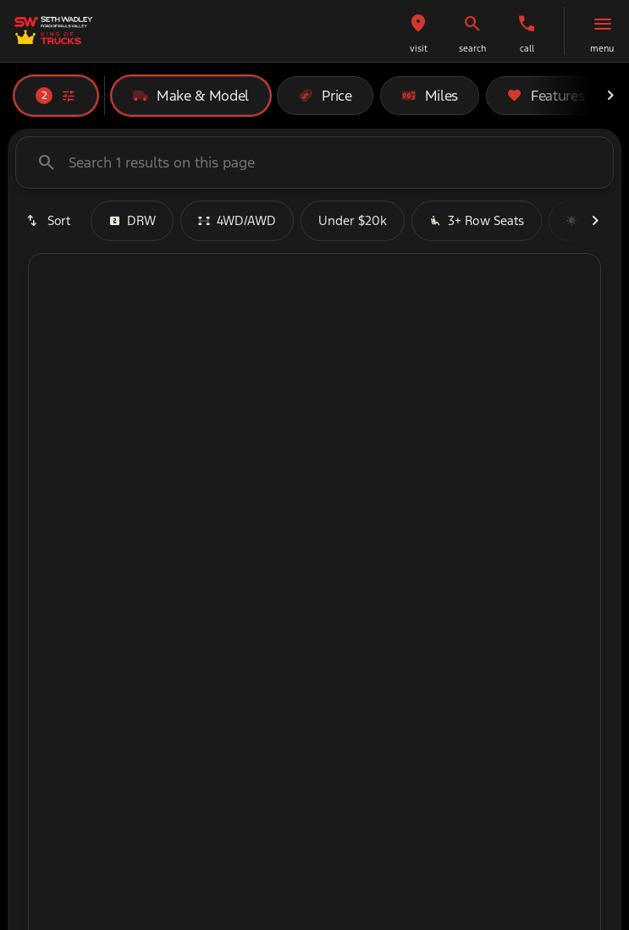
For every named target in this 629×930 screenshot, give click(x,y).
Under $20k (352, 220)
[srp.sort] (49, 220)
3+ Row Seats (476, 220)
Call (527, 48)
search (472, 48)
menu (602, 48)
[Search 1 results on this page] (314, 162)
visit (419, 48)
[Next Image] (610, 95)
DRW (132, 220)
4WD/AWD (237, 220)
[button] (418, 31)
